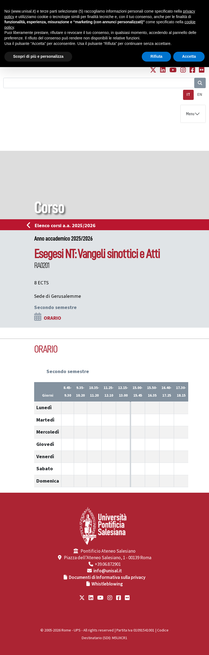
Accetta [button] (189, 56)
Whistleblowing (107, 584)
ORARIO (52, 318)
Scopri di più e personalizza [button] (38, 56)
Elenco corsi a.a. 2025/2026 (62, 225)
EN (199, 94)
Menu (190, 114)
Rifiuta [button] (157, 56)
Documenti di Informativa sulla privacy (107, 577)
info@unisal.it (107, 571)
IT (188, 94)
